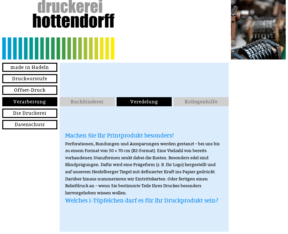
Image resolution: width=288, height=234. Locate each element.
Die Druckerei (30, 113)
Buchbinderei (87, 101)
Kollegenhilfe (201, 101)
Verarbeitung (29, 101)
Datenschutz (30, 124)
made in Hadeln (29, 67)
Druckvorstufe (29, 78)
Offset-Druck (30, 90)
